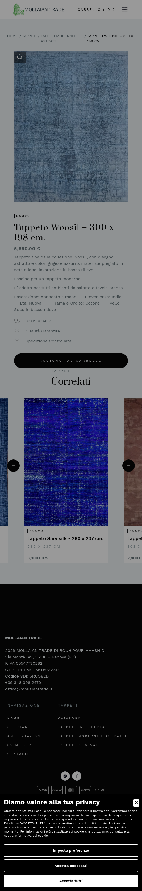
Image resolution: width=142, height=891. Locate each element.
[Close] (136, 803)
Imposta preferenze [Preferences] (71, 850)
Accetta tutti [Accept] (71, 881)
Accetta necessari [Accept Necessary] (71, 866)
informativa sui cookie (31, 835)
